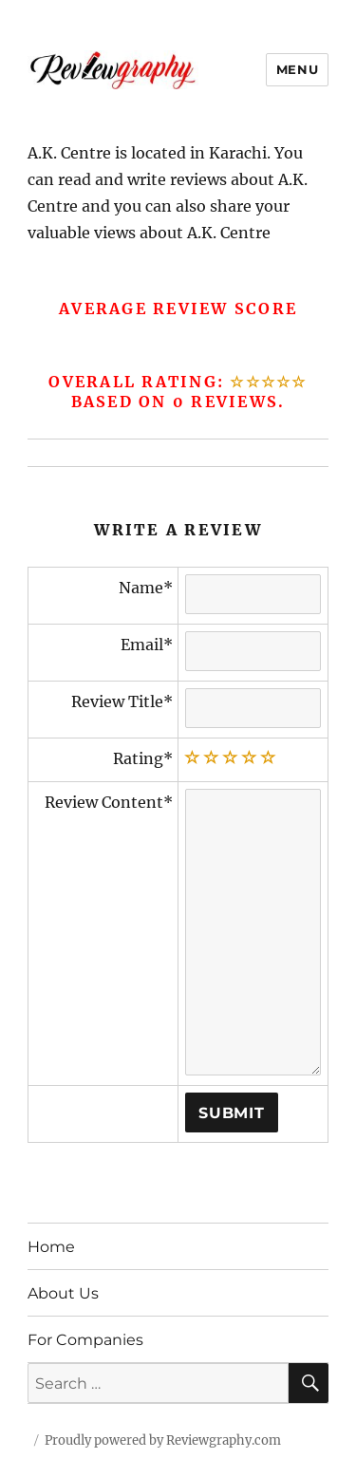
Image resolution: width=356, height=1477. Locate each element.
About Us (63, 1293)
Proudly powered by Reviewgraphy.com (163, 1440)
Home (51, 1247)
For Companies (85, 1340)
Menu (297, 69)
